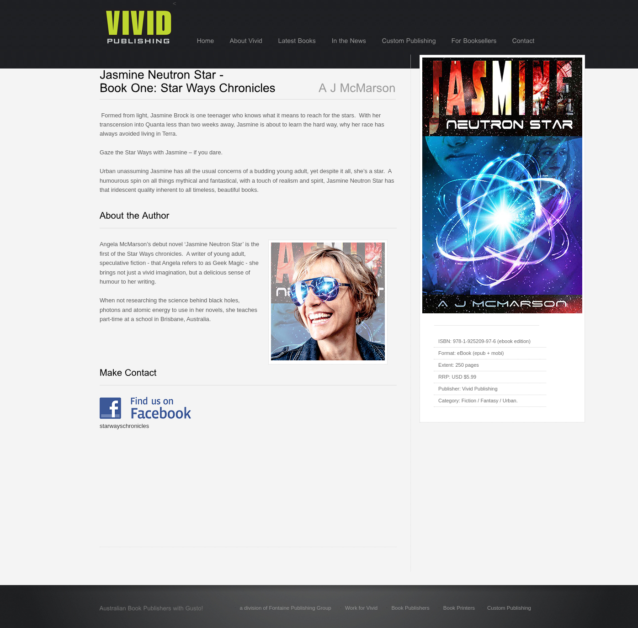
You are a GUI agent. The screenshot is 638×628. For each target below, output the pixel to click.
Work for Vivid (361, 608)
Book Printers (459, 608)
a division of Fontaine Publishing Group (285, 608)
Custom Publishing (509, 608)
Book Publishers (410, 608)
